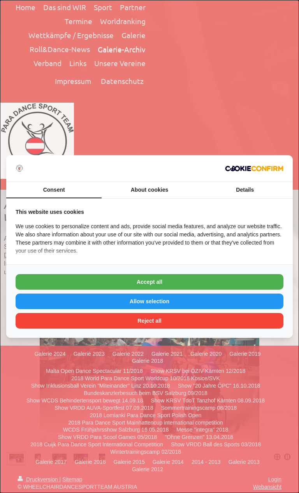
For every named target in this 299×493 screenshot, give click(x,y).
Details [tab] (245, 190)
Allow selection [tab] (149, 301)
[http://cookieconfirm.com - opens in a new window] (254, 168)
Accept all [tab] (149, 282)
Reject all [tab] (149, 321)
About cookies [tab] (149, 190)
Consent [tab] (54, 190)
